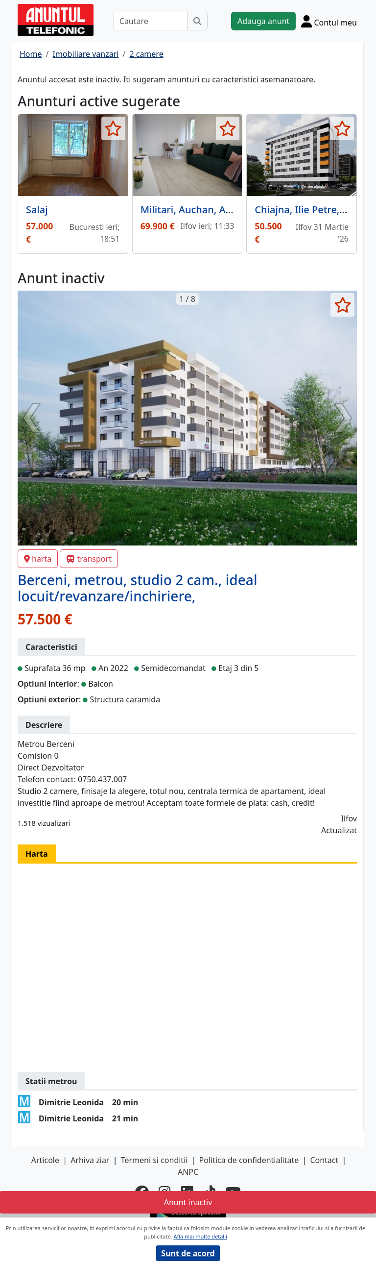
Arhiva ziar (89, 1160)
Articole (45, 1160)
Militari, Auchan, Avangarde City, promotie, (241, 209)
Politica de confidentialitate (249, 1160)
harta (37, 558)
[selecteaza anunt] (113, 128)
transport (89, 558)
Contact (324, 1160)
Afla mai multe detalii (200, 1236)
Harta (36, 853)
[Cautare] (150, 21)
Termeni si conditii (154, 1160)
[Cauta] (197, 21)
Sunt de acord (187, 1253)
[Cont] (329, 21)
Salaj (37, 209)
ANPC (188, 1171)
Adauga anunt (263, 21)
